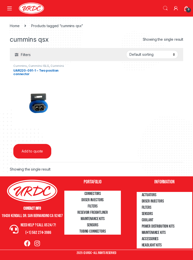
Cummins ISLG (38, 66)
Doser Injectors (92, 199)
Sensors (92, 225)
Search (165, 8)
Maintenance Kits (93, 218)
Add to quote (32, 151)
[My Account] (176, 8)
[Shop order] (152, 54)
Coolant (147, 220)
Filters (92, 206)
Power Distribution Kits (158, 226)
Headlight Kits (152, 245)
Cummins (20, 66)
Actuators (149, 194)
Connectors (92, 193)
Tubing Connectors (92, 231)
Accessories (150, 238)
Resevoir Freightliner (92, 212)
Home (14, 26)
